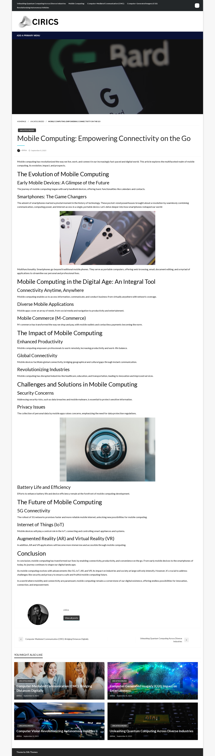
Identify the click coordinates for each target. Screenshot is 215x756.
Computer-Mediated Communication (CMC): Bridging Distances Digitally (54, 688)
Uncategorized (37, 121)
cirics (24, 150)
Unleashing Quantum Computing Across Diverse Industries (41, 3)
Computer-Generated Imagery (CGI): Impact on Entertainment (143, 688)
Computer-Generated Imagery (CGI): (142, 3)
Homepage (21, 121)
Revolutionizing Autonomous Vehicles (33, 7)
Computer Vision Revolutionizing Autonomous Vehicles (55, 731)
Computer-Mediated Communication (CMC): (105, 3)
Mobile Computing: (77, 3)
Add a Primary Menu (28, 35)
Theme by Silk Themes (27, 752)
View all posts (71, 618)
